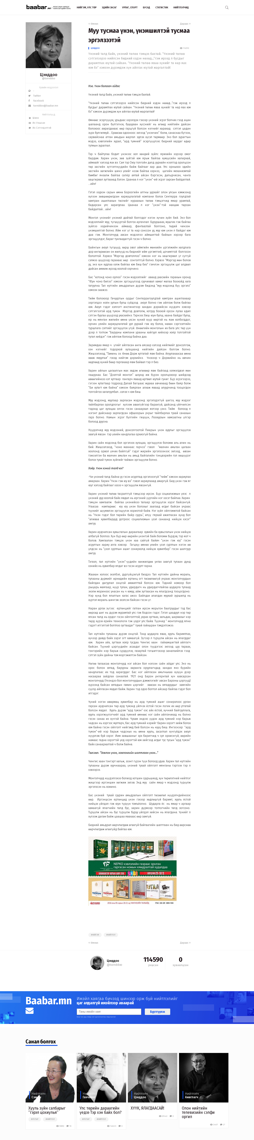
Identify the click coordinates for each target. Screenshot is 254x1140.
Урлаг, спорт (130, 7)
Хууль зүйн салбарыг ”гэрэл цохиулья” (46, 1110)
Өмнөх (93, 23)
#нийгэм (95, 935)
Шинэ (33, 117)
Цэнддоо (95, 48)
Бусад (146, 7)
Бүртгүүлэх (157, 1012)
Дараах (185, 23)
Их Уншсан (36, 122)
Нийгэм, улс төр (86, 7)
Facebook (36, 100)
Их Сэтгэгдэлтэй (39, 127)
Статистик (161, 7)
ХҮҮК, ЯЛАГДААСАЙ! (147, 1108)
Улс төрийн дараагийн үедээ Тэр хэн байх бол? (101, 1110)
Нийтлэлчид (181, 7)
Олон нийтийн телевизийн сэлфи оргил (198, 1112)
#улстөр (34, 1119)
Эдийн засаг (109, 7)
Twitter (34, 95)
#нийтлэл (110, 935)
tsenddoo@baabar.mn (43, 105)
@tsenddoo (48, 78)
